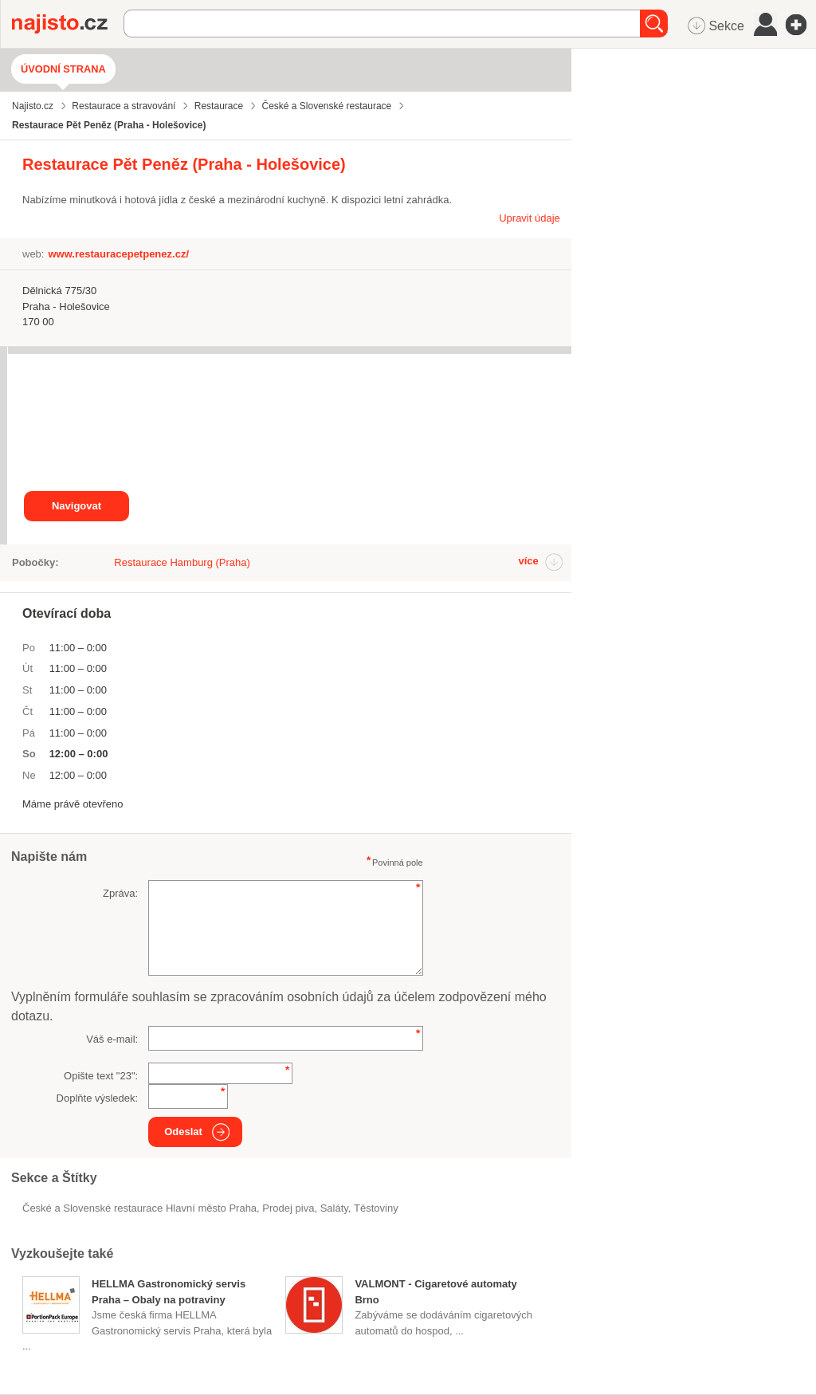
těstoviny (376, 1208)
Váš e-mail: (112, 1039)
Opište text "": (101, 1076)
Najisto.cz (68, 24)
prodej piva (288, 1208)
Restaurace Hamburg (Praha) (182, 562)
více (528, 561)
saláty (334, 1208)
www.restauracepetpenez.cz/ (118, 254)
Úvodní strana (63, 69)
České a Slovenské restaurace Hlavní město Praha (139, 1208)
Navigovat (76, 506)
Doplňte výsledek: (98, 1098)
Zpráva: (120, 893)
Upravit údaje (529, 218)
